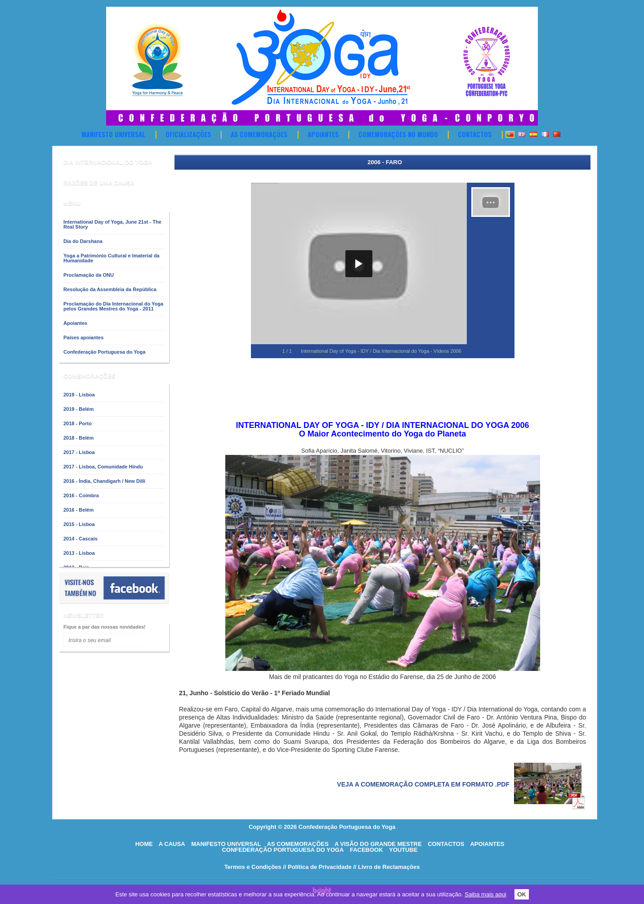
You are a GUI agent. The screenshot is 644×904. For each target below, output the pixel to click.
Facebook (366, 849)
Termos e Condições (253, 867)
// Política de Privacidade (317, 867)
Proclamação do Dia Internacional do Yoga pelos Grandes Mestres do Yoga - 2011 (113, 306)
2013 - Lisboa (79, 553)
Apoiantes (323, 134)
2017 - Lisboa (79, 452)
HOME (144, 844)
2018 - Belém (78, 438)
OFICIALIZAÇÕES (188, 134)
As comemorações (259, 134)
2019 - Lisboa (79, 394)
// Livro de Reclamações (386, 867)
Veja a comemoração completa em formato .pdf (423, 784)
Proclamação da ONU (88, 275)
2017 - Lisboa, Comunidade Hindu (103, 466)
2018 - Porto (77, 423)
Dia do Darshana (83, 241)
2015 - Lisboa (79, 524)
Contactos (475, 134)
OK (521, 894)
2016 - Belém (78, 510)
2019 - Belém (78, 409)
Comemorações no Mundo (398, 134)
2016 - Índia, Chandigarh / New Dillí (104, 481)
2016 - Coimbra (81, 495)
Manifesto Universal (113, 134)
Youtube (403, 849)
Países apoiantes (83, 337)
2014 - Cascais (80, 538)
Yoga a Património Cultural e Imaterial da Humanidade (111, 258)
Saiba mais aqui (485, 894)
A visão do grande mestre (378, 844)
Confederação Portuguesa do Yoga (104, 352)
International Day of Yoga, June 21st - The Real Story (112, 224)
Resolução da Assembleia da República (110, 289)
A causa (172, 844)
